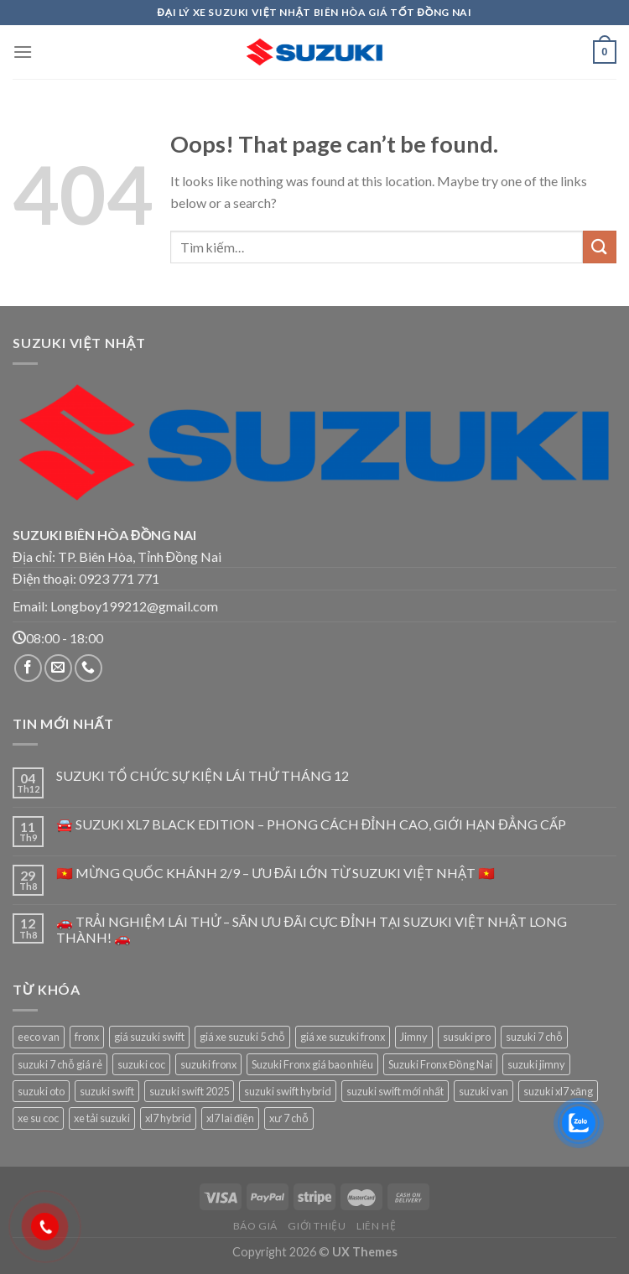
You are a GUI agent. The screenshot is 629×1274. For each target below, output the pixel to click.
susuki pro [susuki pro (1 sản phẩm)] (467, 1036)
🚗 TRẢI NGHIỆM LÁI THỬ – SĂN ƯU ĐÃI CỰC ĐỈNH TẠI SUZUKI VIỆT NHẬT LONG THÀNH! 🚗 (311, 929)
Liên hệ (376, 1225)
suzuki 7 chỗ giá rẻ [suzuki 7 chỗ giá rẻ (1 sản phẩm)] (60, 1064)
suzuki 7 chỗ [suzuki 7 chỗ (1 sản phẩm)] (534, 1036)
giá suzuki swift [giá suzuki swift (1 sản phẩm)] (149, 1036)
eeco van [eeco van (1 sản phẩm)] (39, 1036)
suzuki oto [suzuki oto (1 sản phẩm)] (41, 1091)
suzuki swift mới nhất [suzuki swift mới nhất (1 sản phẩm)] (395, 1091)
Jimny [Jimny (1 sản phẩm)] (414, 1036)
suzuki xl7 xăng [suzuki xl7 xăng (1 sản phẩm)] (558, 1091)
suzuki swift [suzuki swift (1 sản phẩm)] (107, 1091)
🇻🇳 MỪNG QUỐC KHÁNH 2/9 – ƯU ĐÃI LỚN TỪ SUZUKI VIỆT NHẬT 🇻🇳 (276, 873)
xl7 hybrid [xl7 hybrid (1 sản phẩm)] (168, 1118)
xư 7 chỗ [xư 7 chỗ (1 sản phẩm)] (289, 1118)
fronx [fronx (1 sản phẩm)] (87, 1036)
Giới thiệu (317, 1225)
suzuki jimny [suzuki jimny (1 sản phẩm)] (536, 1064)
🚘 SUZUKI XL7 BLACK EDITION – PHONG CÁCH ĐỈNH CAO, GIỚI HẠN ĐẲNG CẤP (311, 824)
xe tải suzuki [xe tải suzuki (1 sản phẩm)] (102, 1118)
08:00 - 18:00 (58, 638)
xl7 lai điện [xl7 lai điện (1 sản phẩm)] (230, 1118)
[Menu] (23, 51)
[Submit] (599, 247)
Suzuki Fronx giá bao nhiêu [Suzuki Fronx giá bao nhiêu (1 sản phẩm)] (312, 1064)
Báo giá (255, 1225)
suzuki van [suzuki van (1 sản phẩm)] (483, 1091)
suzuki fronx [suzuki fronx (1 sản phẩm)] (208, 1064)
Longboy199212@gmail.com (134, 606)
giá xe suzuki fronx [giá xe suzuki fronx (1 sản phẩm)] (342, 1036)
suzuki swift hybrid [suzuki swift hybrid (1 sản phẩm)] (287, 1091)
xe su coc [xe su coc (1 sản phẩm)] (38, 1118)
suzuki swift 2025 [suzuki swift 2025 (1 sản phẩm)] (189, 1091)
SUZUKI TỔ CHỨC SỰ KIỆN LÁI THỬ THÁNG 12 (202, 775)
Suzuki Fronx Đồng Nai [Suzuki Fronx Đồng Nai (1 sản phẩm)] (440, 1064)
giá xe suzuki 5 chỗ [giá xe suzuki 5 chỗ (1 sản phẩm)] (242, 1036)
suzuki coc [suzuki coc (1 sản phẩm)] (141, 1064)
